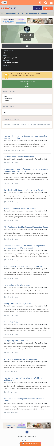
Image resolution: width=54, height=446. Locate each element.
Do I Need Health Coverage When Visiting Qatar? (23, 190)
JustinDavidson (23, 140)
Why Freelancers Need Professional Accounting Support (26, 227)
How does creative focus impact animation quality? (24, 266)
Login (37, 8)
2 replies (14, 413)
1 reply (22, 150)
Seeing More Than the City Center (17, 304)
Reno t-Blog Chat (41, 140)
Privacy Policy (23, 436)
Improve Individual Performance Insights (20, 359)
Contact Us (32, 436)
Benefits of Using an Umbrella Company (20, 208)
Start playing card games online (16, 341)
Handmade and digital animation (17, 285)
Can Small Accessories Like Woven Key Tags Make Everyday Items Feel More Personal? (24, 247)
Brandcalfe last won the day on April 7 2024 (25, 74)
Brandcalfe (7, 140)
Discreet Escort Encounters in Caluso (19, 157)
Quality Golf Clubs (11, 322)
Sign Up (47, 8)
